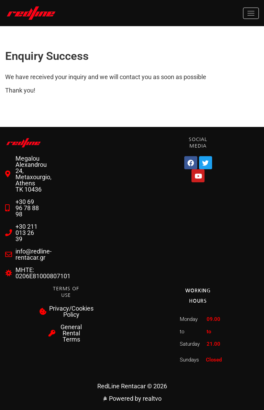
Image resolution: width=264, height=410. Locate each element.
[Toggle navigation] (251, 13)
